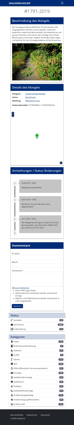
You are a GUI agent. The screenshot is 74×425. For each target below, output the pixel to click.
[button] (37, 61)
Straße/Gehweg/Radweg (35, 94)
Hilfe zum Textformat (20, 288)
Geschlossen (30, 97)
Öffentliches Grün (32, 101)
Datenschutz (32, 415)
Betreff (15, 262)
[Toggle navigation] (62, 3)
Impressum (45, 415)
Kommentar (17, 270)
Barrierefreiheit (17, 415)
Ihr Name (15, 253)
